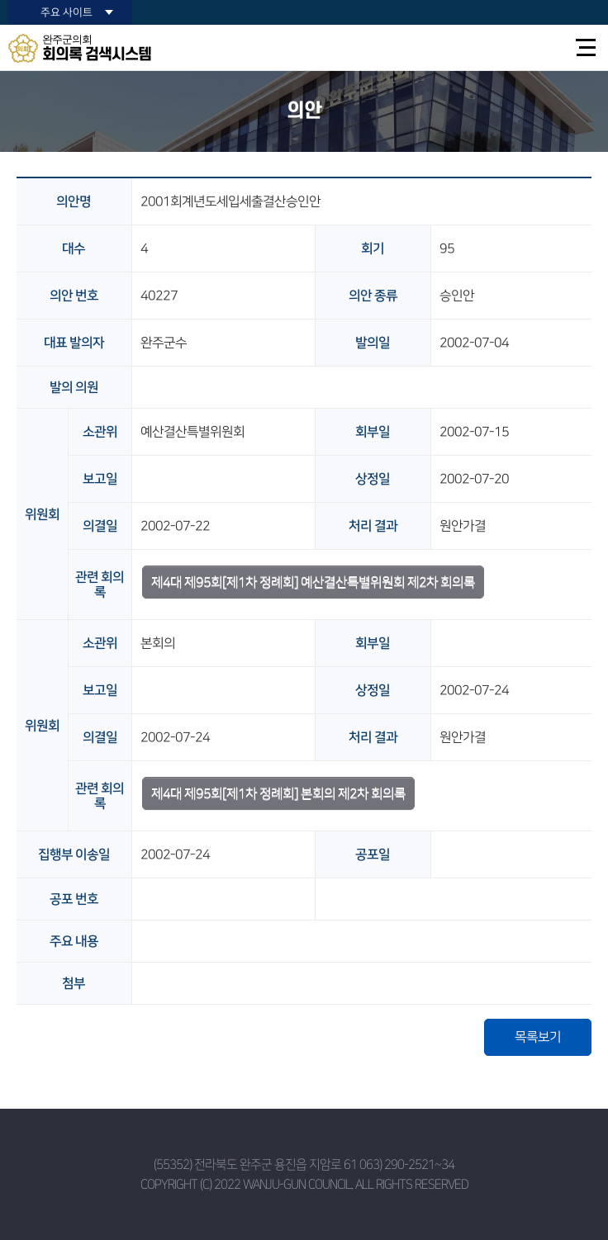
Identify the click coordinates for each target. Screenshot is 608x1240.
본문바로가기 (0, 0)
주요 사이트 (66, 12)
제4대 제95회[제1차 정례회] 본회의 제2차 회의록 (278, 793)
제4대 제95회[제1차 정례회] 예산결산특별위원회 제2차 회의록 (313, 582)
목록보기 (538, 1036)
